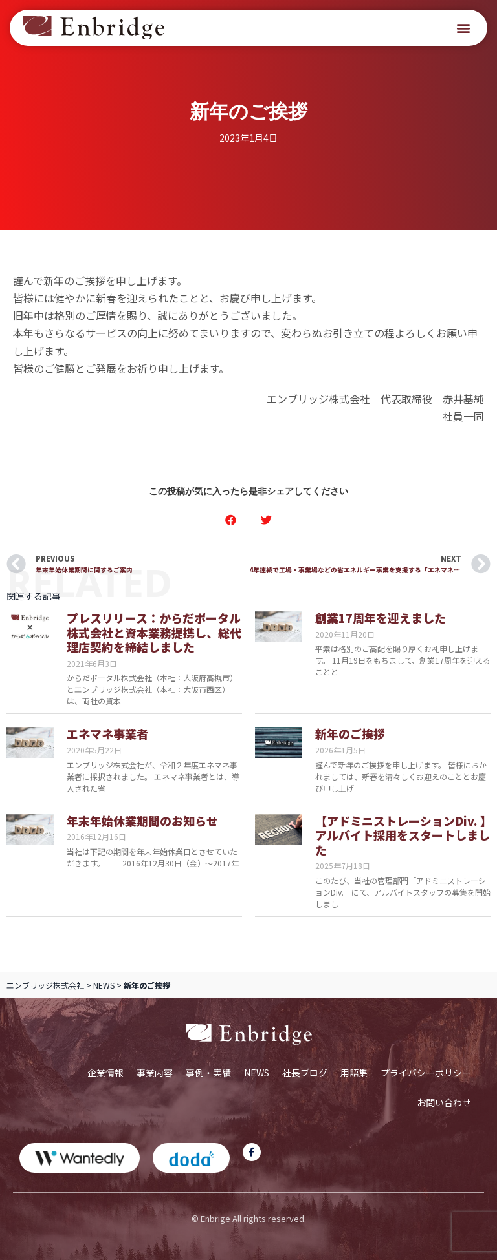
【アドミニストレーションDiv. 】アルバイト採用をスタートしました (402, 835)
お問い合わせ (444, 1102)
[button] (463, 28)
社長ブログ (304, 1072)
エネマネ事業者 (107, 733)
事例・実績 (208, 1072)
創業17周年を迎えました (380, 617)
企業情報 (105, 1072)
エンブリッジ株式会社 (45, 985)
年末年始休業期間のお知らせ (142, 820)
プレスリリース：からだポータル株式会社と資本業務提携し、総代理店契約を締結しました (154, 632)
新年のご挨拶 (350, 733)
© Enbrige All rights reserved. (249, 1218)
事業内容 (155, 1072)
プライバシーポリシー (426, 1072)
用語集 (354, 1072)
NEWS (104, 985)
